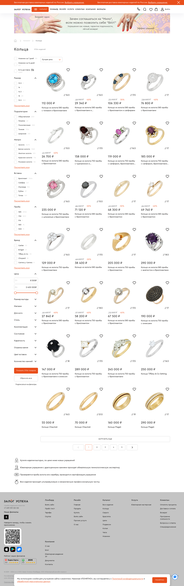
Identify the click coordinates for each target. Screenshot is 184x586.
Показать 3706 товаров (26, 370)
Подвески (107, 524)
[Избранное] (68, 69)
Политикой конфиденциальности (127, 579)
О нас (76, 524)
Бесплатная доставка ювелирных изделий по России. (39, 3)
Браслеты (107, 516)
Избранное (150, 9)
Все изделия (108, 505)
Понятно (159, 580)
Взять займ (49, 505)
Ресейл (62, 9)
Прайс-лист (50, 509)
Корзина (156, 9)
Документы (49, 560)
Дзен (6, 517)
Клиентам (80, 9)
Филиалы (101, 9)
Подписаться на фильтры (25, 384)
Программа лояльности (165, 518)
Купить (76, 513)
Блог (47, 550)
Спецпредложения (168, 527)
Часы (105, 532)
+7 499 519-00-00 (11, 508)
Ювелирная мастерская (141, 505)
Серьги (106, 513)
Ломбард (54, 9)
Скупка (48, 516)
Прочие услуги (80, 520)
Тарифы (48, 513)
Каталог (43, 9)
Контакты (49, 564)
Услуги (70, 9)
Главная (16, 41)
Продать (77, 509)
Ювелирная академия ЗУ (54, 555)
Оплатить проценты (168, 505)
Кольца (106, 509)
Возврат (163, 513)
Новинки (106, 536)
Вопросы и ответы (168, 523)
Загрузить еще (105, 439)
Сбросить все (26, 378)
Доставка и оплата (167, 509)
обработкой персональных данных (33, 581)
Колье (105, 528)
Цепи (105, 520)
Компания (91, 9)
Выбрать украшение (74, 3)
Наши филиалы (11, 512)
